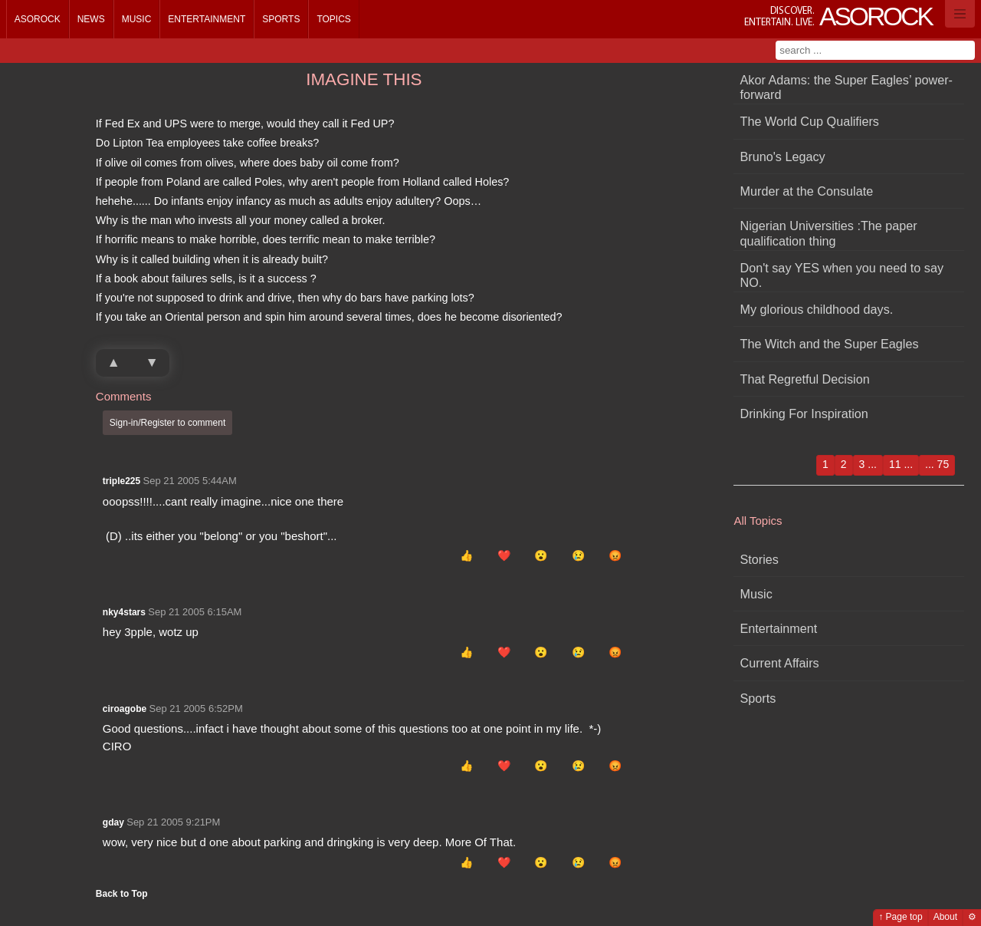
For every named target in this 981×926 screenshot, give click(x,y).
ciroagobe (124, 709)
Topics (333, 19)
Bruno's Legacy (782, 156)
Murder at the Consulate (807, 191)
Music (137, 19)
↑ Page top (900, 916)
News (91, 19)
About (945, 916)
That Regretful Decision (805, 379)
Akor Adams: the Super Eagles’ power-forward (846, 87)
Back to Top (122, 893)
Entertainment (206, 19)
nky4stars (124, 612)
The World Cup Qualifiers (809, 121)
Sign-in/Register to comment (167, 422)
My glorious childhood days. (817, 309)
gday (113, 822)
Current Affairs (779, 663)
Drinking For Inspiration (804, 413)
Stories (759, 559)
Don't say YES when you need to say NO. (842, 275)
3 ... (868, 464)
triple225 (121, 481)
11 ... (901, 464)
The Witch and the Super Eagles (829, 344)
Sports (281, 19)
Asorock (38, 19)
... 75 (937, 464)
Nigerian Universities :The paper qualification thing (828, 233)
